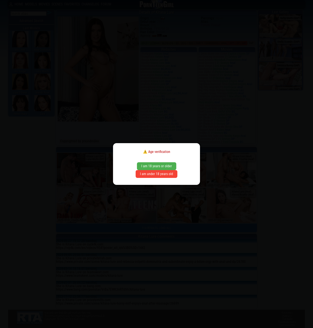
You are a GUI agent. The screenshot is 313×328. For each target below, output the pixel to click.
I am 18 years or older (156, 166)
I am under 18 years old (156, 174)
